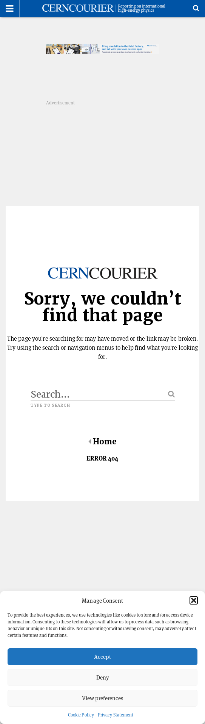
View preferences (102, 698)
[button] (193, 600)
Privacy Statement (116, 715)
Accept (102, 656)
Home (102, 441)
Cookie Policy (81, 715)
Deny (102, 677)
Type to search (51, 405)
